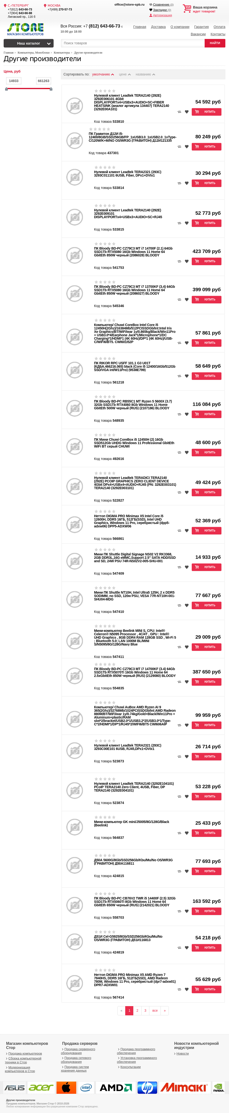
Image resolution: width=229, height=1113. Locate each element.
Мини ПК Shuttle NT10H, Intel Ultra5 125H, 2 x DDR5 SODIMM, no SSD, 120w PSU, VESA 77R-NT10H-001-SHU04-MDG (134, 596)
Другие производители (42, 59)
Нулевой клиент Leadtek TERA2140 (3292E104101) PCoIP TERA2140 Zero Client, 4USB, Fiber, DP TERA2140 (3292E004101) (134, 787)
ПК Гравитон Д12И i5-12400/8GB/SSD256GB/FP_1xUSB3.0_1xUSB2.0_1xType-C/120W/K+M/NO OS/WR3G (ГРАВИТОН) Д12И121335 (132, 137)
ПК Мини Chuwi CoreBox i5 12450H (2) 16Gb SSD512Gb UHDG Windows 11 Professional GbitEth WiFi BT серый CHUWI (134, 443)
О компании (180, 27)
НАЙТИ (215, 43)
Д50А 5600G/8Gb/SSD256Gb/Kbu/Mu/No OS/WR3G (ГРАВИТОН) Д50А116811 (133, 861)
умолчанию (103, 74)
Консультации (129, 1067)
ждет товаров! (209, 9)
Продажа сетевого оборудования (76, 1060)
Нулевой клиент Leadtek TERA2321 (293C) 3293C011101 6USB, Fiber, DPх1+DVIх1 (127, 173)
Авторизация (162, 15)
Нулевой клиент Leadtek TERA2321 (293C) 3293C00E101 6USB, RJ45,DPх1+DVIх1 (127, 747)
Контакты (217, 34)
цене (125, 74)
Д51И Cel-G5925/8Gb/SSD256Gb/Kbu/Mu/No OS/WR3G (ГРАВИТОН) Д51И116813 (128, 938)
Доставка (158, 27)
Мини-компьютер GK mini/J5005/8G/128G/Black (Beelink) (131, 823)
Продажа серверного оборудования (78, 1051)
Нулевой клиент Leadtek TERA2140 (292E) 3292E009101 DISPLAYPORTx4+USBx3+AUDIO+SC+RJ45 (128, 213)
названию (146, 74)
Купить (209, 112)
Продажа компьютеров (23, 1053)
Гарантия (201, 27)
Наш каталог (28, 43)
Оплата (219, 27)
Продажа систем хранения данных (75, 1069)
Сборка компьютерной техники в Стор (23, 1060)
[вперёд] (165, 1010)
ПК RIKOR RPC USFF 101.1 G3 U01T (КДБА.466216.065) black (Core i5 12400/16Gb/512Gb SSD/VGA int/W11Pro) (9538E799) (134, 366)
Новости (181, 1053)
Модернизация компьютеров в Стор (20, 1069)
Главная (139, 27)
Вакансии (198, 34)
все (155, 1010)
